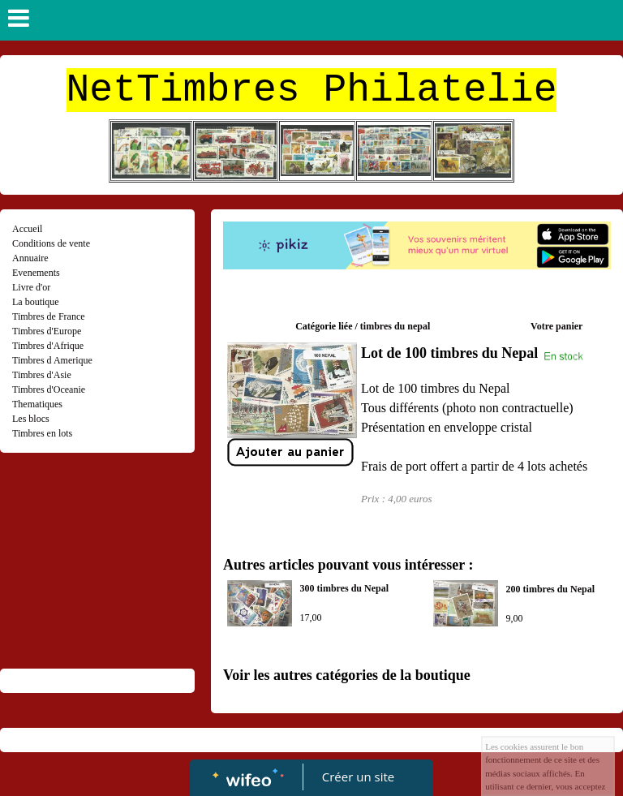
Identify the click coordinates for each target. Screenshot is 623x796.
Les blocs (30, 418)
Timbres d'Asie (41, 375)
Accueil (27, 228)
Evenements (36, 272)
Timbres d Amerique (52, 360)
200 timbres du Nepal (550, 589)
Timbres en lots (42, 433)
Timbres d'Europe (46, 331)
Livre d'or (31, 287)
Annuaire (30, 258)
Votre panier (556, 326)
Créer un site (358, 776)
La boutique (35, 302)
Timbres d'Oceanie (48, 389)
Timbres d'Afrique (48, 345)
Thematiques (37, 404)
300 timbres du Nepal (344, 588)
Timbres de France (48, 316)
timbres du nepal (395, 326)
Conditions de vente (51, 243)
